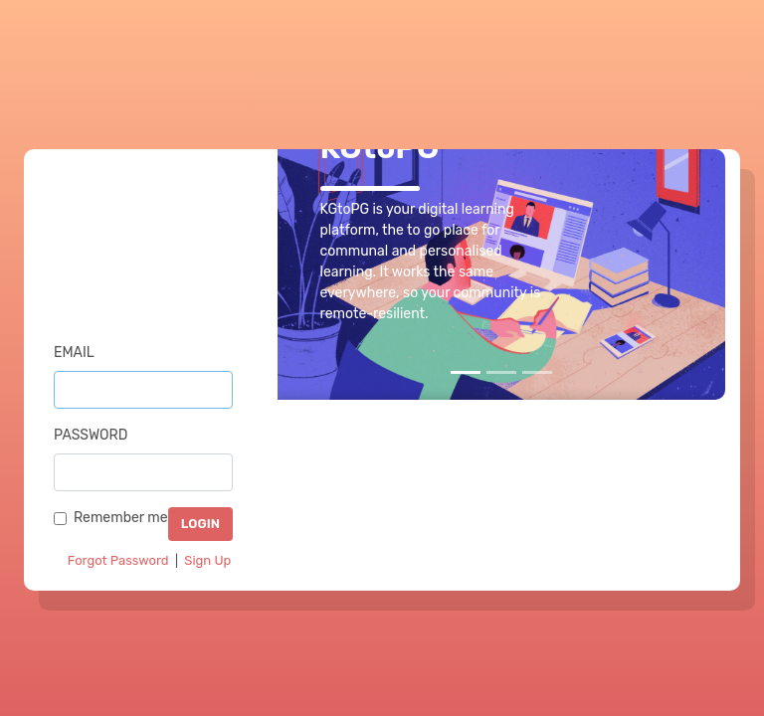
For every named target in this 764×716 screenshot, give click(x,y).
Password (90, 435)
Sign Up (207, 560)
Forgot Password (118, 560)
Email (74, 352)
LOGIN (200, 523)
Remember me (121, 517)
